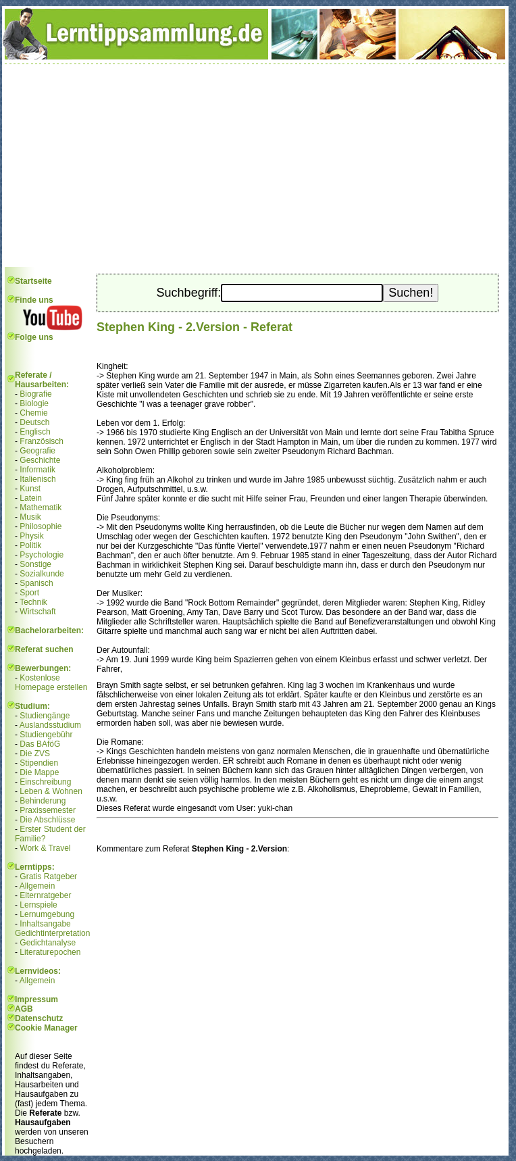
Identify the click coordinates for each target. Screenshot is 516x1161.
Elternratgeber (45, 895)
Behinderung (43, 801)
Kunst (30, 488)
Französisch (41, 441)
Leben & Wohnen (51, 791)
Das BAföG (40, 744)
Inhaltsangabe (45, 924)
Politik (30, 545)
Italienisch (37, 479)
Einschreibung (45, 782)
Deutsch (34, 422)
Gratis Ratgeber (48, 876)
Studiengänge (45, 715)
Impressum (36, 999)
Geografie (37, 450)
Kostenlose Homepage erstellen (51, 682)
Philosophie (40, 526)
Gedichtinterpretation (52, 933)
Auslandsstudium (50, 725)
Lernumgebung (47, 914)
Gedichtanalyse (48, 942)
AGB (24, 1009)
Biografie (35, 394)
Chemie (33, 413)
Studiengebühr (46, 734)
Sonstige (35, 564)
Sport (29, 592)
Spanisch (36, 583)
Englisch (35, 432)
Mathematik (40, 507)
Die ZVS (35, 753)
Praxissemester (48, 810)
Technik (33, 602)
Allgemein (37, 886)
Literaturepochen (50, 952)
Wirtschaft (37, 611)
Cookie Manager (46, 1028)
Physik (31, 536)
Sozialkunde (41, 573)
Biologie (34, 403)
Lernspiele (38, 905)
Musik (30, 517)
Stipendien (39, 763)
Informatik (37, 469)
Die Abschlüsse (47, 819)
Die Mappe (39, 772)
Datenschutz (39, 1018)
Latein (31, 498)
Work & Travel (45, 848)
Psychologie (41, 555)
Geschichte (40, 460)
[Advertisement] (255, 165)
